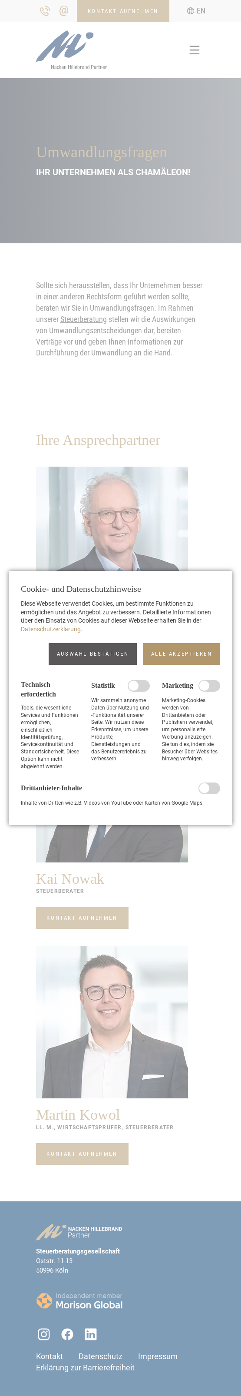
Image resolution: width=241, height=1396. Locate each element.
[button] (93, 654)
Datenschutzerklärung (51, 629)
